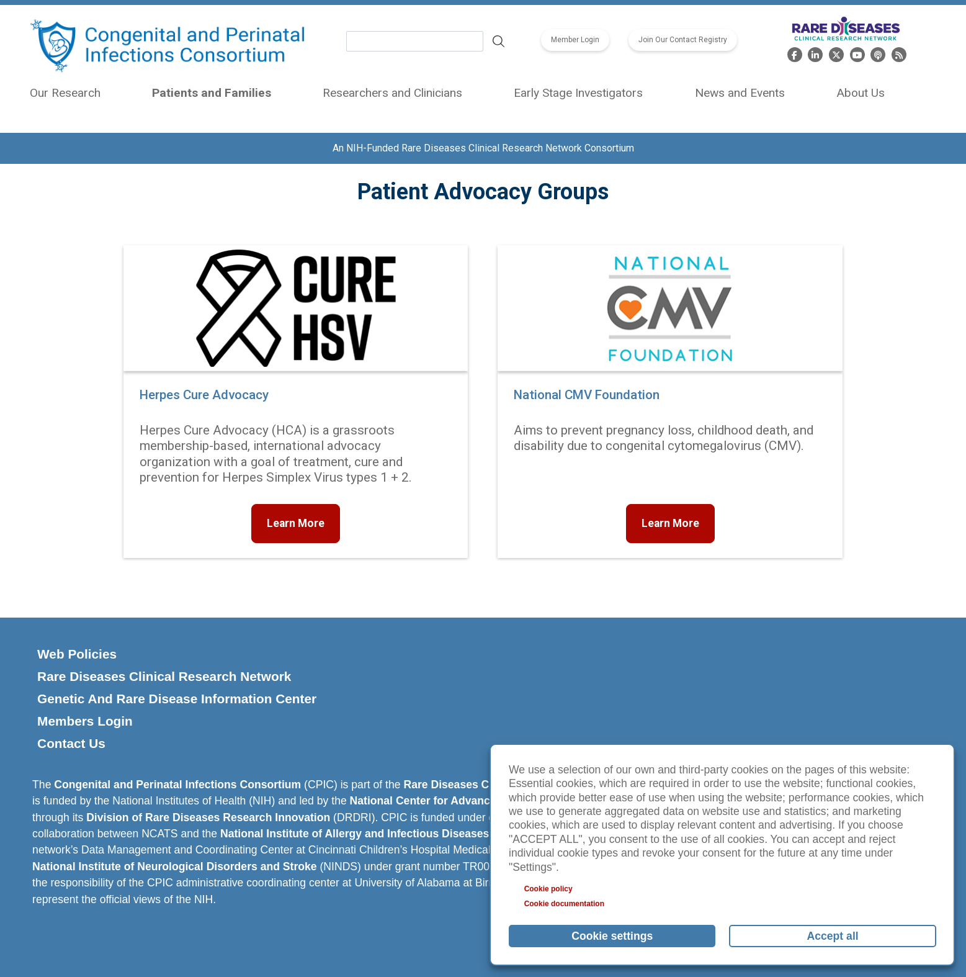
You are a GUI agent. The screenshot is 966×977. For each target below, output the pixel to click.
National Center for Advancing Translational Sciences (488, 801)
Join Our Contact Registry (682, 40)
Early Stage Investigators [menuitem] (578, 93)
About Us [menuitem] (860, 93)
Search (498, 41)
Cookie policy (548, 889)
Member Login (575, 40)
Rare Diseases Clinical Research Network (164, 676)
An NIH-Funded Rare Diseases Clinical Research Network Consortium (483, 148)
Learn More (295, 523)
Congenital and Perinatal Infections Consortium (177, 784)
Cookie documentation (564, 903)
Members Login (85, 721)
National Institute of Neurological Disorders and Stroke (174, 866)
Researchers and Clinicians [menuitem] (392, 93)
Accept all (833, 936)
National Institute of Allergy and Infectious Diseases (354, 833)
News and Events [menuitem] (740, 93)
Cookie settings (612, 936)
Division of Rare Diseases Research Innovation (208, 817)
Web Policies (77, 654)
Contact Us (71, 743)
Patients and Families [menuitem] (211, 93)
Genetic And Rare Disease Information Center (176, 698)
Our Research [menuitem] (65, 93)
